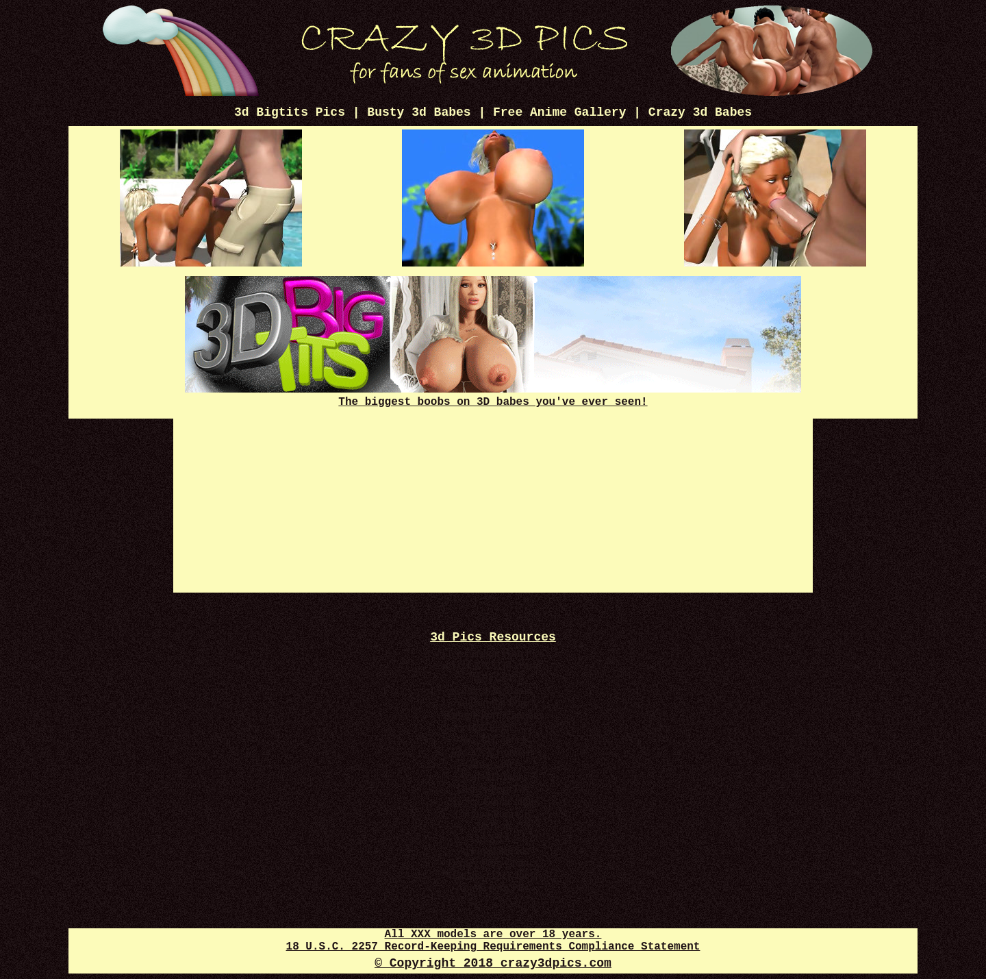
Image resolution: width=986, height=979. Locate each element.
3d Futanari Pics (493, 850)
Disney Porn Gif (493, 789)
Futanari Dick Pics (492, 875)
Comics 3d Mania (493, 690)
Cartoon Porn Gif (493, 813)
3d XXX (493, 838)
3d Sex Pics (493, 764)
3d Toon (493, 826)
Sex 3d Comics (493, 739)
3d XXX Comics (493, 752)
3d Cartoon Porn (493, 702)
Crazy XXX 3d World (493, 665)
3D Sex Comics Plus (493, 801)
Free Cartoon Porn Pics (493, 653)
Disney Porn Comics (493, 863)
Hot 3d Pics (493, 727)
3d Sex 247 (493, 678)
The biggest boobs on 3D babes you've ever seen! (493, 396)
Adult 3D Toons (493, 776)
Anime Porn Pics (493, 887)
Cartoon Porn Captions (493, 715)
